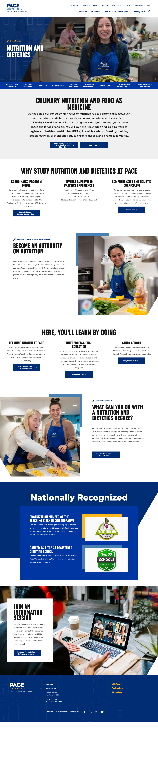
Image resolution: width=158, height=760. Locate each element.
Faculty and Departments (117, 11)
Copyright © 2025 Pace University (56, 711)
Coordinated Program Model (26, 183)
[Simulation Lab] (79, 374)
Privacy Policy (74, 711)
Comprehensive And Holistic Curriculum (131, 183)
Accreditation (58, 85)
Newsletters (105, 85)
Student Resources (73, 85)
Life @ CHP (139, 11)
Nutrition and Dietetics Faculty (124, 85)
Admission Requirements (89, 85)
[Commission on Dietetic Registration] (26, 213)
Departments (15, 41)
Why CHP (83, 11)
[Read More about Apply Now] (94, 145)
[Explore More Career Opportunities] (106, 455)
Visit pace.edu (74, 5)
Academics (96, 11)
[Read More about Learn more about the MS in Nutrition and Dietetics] (64, 145)
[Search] (149, 11)
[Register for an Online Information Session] (27, 653)
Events (120, 5)
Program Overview (27, 85)
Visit (148, 5)
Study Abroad (131, 343)
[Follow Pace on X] (91, 711)
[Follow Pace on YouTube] (102, 711)
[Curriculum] (131, 210)
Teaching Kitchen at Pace (26, 343)
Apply (128, 5)
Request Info (139, 5)
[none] (79, 49)
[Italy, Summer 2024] (131, 360)
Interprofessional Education (79, 345)
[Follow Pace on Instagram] (96, 711)
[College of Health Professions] (21, 8)
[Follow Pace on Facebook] (85, 711)
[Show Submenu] (89, 5)
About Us (85, 5)
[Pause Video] (155, 79)
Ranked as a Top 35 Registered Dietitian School (51, 549)
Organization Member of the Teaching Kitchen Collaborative (52, 518)
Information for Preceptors (145, 85)
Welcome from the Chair (12, 85)
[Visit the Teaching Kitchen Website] (26, 367)
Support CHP (106, 5)
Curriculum (42, 85)
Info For (95, 5)
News (113, 5)
